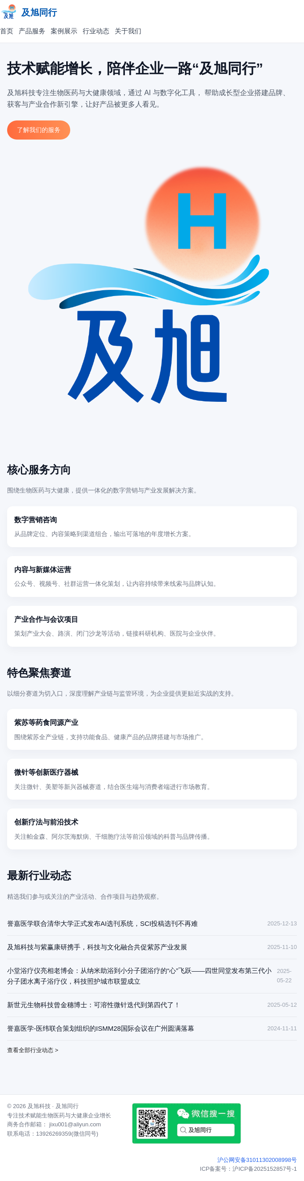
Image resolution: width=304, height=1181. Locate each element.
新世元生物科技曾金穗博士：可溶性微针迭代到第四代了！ (93, 1005)
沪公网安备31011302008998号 (257, 1160)
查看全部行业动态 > (32, 1050)
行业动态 (96, 31)
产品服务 (32, 31)
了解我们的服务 (38, 129)
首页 (6, 31)
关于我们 (128, 31)
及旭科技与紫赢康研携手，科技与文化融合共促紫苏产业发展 (97, 947)
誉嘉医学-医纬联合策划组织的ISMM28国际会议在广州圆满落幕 (100, 1028)
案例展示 (64, 31)
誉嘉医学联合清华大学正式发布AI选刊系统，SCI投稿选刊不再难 (102, 923)
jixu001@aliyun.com (75, 1124)
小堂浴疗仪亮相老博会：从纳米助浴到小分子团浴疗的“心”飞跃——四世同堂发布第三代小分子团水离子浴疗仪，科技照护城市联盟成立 (139, 976)
